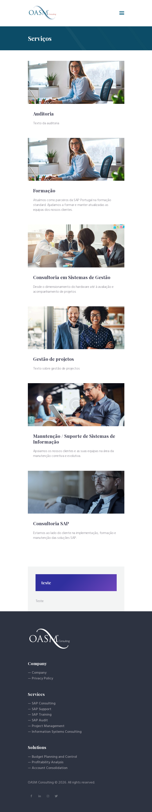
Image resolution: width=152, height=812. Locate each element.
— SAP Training (40, 715)
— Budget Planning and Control (52, 757)
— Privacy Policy (40, 678)
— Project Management (46, 726)
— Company (37, 673)
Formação (44, 190)
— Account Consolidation (48, 768)
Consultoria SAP (51, 523)
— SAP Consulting (41, 703)
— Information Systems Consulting (55, 732)
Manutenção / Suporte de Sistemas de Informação (74, 439)
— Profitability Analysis (45, 762)
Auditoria (43, 114)
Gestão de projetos (53, 359)
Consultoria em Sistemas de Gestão (71, 277)
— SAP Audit (38, 720)
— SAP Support (39, 709)
